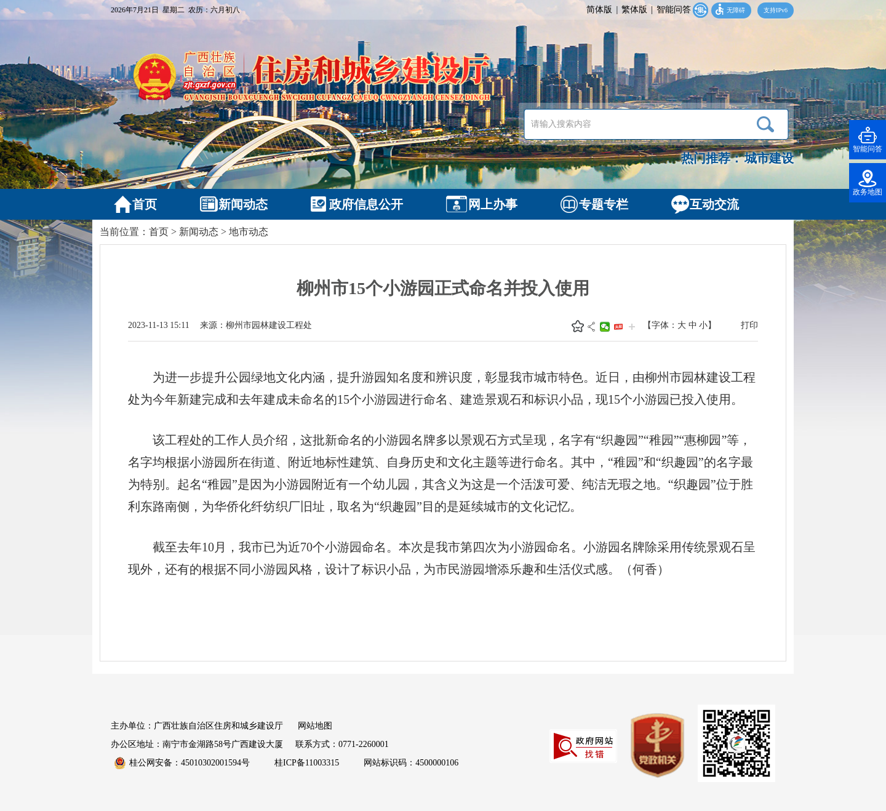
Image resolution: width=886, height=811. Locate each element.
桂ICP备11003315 (306, 762)
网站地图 (315, 725)
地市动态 (248, 231)
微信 (605, 327)
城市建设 (769, 158)
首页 (159, 231)
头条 (618, 327)
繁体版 (634, 9)
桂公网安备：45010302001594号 (182, 763)
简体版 (599, 9)
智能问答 (674, 9)
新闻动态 (198, 231)
